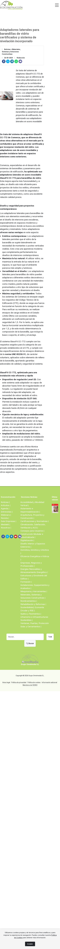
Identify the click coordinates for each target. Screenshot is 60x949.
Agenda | (5, 508)
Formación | (26, 582)
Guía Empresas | (8, 521)
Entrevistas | (6, 511)
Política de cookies (34, 682)
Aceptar (30, 944)
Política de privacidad (18, 682)
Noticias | (5, 502)
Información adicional (49, 682)
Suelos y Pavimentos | (30, 614)
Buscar (30, 643)
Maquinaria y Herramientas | (33, 591)
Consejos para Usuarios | (32, 531)
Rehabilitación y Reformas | (33, 604)
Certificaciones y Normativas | (34, 521)
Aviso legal (6, 682)
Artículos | (5, 505)
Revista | (5, 518)
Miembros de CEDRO (30, 685)
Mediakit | (5, 524)
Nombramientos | (28, 601)
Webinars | (6, 515)
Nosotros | (6, 527)
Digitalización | (27, 540)
